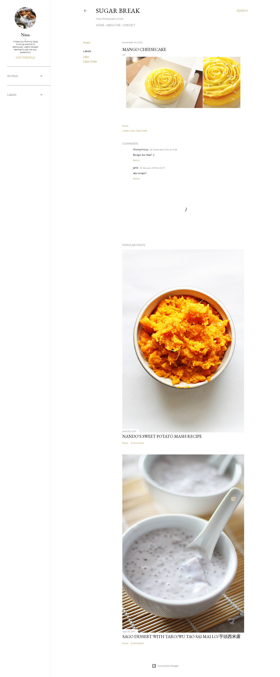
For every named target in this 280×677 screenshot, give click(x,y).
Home (100, 25)
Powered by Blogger (165, 666)
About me (113, 25)
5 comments (137, 643)
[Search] (242, 10)
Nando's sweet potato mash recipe (162, 436)
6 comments (137, 443)
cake (86, 57)
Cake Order (90, 61)
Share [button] (86, 42)
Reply (136, 160)
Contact (129, 25)
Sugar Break (118, 10)
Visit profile (25, 57)
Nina (25, 34)
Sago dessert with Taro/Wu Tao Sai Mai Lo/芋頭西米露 (181, 636)
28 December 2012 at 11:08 (163, 149)
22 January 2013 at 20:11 (152, 168)
